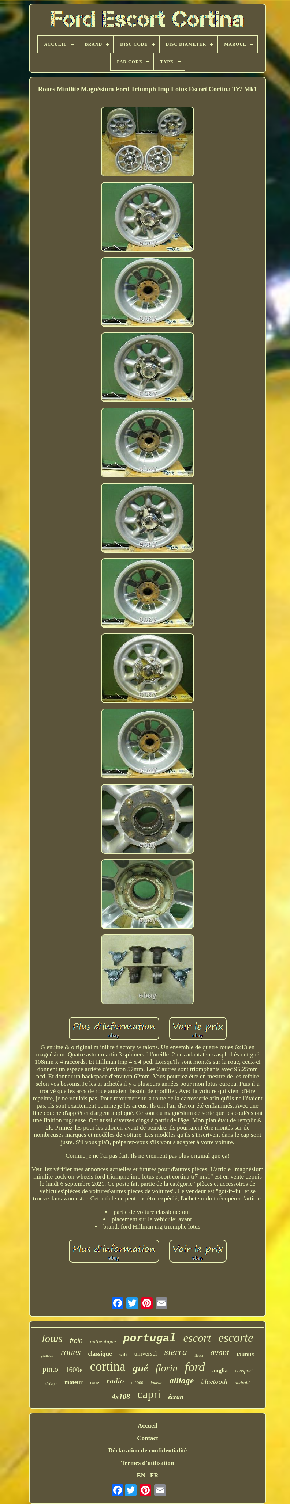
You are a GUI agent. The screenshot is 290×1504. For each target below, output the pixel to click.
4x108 (121, 1397)
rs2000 (137, 1382)
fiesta (198, 1355)
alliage (182, 1380)
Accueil (147, 1425)
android (242, 1382)
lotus (52, 1338)
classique (100, 1353)
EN (141, 1475)
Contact (147, 1438)
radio (115, 1380)
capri (149, 1394)
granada (47, 1355)
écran (175, 1397)
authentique (103, 1341)
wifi (123, 1354)
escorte (235, 1337)
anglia (220, 1370)
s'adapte (51, 1384)
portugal (149, 1338)
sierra (175, 1352)
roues (71, 1352)
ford (195, 1367)
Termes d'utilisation (147, 1462)
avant (220, 1352)
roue (94, 1382)
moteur (73, 1382)
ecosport (244, 1371)
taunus (245, 1354)
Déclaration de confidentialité (147, 1450)
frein (76, 1340)
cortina (107, 1366)
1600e (74, 1370)
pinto (50, 1369)
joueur (156, 1382)
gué (140, 1368)
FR (154, 1475)
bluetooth (214, 1381)
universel (145, 1353)
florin (167, 1368)
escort (197, 1338)
